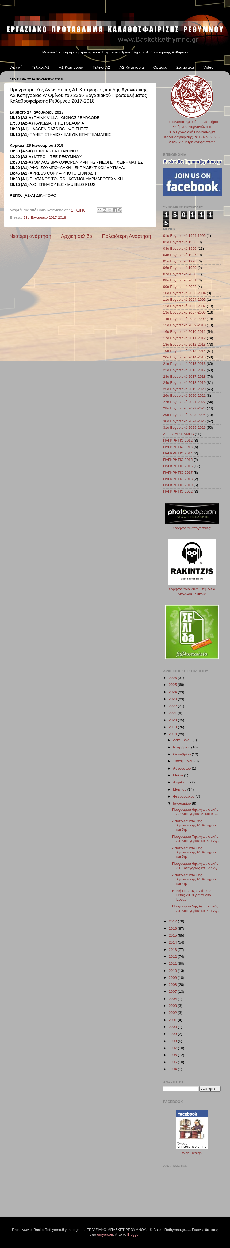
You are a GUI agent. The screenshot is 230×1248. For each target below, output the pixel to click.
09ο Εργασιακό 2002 (180, 287)
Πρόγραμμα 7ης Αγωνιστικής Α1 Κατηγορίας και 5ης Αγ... (196, 838)
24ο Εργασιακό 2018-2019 (184, 383)
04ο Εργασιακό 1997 (180, 255)
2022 (173, 706)
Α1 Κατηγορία (71, 67)
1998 (173, 1041)
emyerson (105, 1234)
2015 (173, 935)
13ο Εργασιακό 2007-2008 (184, 312)
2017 (173, 921)
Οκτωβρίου (182, 754)
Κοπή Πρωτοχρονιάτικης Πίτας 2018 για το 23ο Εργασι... (191, 895)
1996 (173, 1055)
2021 (173, 713)
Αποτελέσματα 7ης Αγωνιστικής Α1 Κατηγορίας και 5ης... (196, 825)
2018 (173, 734)
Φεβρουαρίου (184, 796)
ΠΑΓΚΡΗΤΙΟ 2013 (178, 447)
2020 (173, 720)
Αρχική (16, 67)
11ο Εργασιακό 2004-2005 (184, 299)
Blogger (133, 1234)
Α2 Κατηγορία (131, 67)
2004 (173, 999)
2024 (173, 692)
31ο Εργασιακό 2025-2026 (184, 428)
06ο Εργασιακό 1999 (180, 268)
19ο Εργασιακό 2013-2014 (184, 351)
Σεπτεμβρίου (183, 761)
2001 (173, 1020)
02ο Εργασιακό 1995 (180, 242)
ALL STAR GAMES (178, 434)
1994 (173, 1069)
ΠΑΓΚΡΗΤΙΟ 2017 (178, 472)
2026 (173, 678)
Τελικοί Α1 (40, 67)
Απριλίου (180, 782)
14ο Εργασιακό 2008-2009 (184, 319)
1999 (173, 1034)
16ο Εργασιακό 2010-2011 (184, 332)
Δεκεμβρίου (183, 740)
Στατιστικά (185, 67)
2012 (173, 957)
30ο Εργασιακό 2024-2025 (184, 421)
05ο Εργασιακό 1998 (180, 261)
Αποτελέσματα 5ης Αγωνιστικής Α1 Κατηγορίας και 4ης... (196, 879)
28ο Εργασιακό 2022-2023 (184, 408)
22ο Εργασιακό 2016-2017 (184, 370)
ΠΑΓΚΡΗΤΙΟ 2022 (178, 491)
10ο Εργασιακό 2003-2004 (184, 293)
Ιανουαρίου (182, 803)
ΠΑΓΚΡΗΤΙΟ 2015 (178, 460)
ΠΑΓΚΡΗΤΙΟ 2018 (178, 479)
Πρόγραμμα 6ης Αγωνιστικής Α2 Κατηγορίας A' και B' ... (195, 811)
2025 (173, 685)
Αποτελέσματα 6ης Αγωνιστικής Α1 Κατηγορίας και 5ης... (196, 852)
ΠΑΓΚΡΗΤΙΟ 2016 (178, 466)
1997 (173, 1048)
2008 (173, 985)
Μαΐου (178, 775)
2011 (173, 963)
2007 (173, 992)
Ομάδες (160, 67)
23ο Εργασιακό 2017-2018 (45, 217)
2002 (173, 1013)
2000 (173, 1027)
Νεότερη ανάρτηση (30, 236)
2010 (173, 971)
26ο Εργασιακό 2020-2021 (184, 395)
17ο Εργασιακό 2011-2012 (184, 338)
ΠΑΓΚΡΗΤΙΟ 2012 (178, 440)
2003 (173, 1006)
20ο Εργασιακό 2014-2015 (184, 357)
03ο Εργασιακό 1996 (180, 248)
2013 (173, 950)
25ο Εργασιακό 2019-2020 (184, 389)
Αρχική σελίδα (77, 236)
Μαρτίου (180, 789)
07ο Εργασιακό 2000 (180, 274)
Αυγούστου (182, 768)
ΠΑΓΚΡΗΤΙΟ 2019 (178, 485)
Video (208, 67)
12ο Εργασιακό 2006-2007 (184, 306)
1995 (173, 1062)
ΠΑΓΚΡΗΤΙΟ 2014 (178, 453)
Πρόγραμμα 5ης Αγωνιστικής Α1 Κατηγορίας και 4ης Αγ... (196, 908)
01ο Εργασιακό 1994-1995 (184, 236)
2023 (173, 699)
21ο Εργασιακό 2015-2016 (184, 364)
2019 (173, 727)
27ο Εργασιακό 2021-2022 (184, 402)
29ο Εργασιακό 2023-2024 (184, 415)
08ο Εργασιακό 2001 (180, 280)
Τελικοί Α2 (101, 67)
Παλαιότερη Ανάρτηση (126, 236)
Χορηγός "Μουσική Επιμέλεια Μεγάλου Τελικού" (192, 589)
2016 (173, 928)
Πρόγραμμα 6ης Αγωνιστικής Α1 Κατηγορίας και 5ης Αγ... (196, 865)
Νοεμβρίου (182, 747)
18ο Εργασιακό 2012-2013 (184, 344)
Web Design (192, 1153)
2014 (173, 942)
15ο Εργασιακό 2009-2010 (184, 325)
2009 (173, 978)
